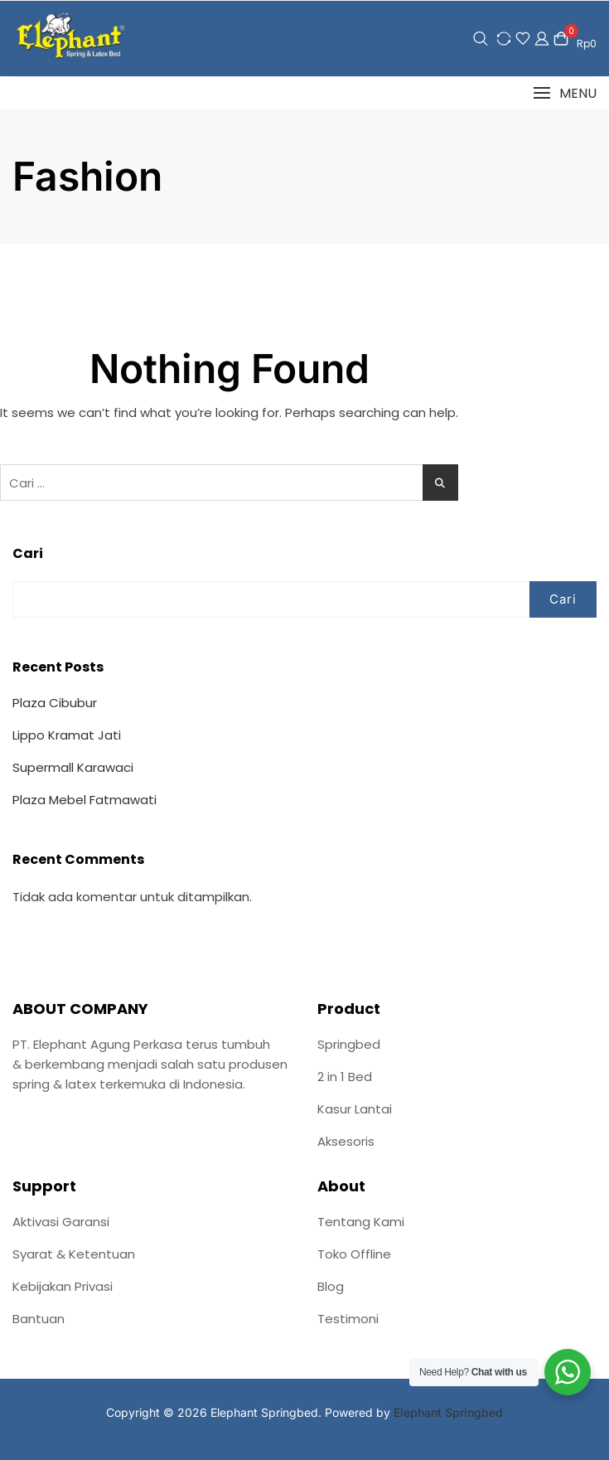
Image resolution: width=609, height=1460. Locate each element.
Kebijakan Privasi (62, 1286)
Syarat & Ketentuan (73, 1254)
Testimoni (348, 1318)
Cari (27, 553)
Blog (330, 1286)
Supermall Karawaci (72, 767)
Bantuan (38, 1318)
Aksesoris (346, 1141)
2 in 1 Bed (344, 1076)
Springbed (348, 1044)
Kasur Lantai (354, 1109)
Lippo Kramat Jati (66, 735)
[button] (565, 93)
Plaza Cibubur (54, 702)
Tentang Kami (360, 1221)
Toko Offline (354, 1254)
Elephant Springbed (448, 1412)
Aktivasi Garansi (60, 1221)
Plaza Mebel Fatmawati (84, 799)
